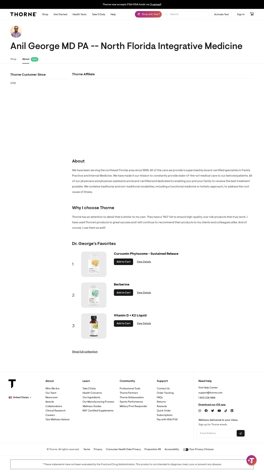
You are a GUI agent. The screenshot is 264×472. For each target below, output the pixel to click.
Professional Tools (130, 388)
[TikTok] (226, 411)
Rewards (162, 406)
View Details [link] (144, 261)
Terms (86, 449)
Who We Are (52, 388)
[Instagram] (199, 411)
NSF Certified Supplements (98, 410)
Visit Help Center (208, 387)
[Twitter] (212, 411)
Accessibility (172, 449)
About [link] (25, 59)
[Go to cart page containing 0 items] (252, 14)
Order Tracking (165, 392)
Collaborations (53, 406)
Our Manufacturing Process (98, 401)
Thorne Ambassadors (132, 397)
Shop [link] (13, 59)
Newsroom (51, 397)
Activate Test (221, 14)
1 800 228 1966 (206, 397)
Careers (50, 415)
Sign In (241, 14)
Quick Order (164, 410)
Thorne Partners (129, 392)
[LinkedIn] (232, 411)
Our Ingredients (91, 397)
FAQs (160, 397)
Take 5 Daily (89, 388)
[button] (20, 397)
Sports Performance (131, 401)
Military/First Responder (133, 406)
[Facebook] (206, 411)
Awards (49, 401)
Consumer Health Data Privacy (123, 449)
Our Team (50, 392)
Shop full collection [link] (85, 352)
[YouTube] (219, 411)
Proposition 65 (152, 449)
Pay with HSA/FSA (167, 419)
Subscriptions (165, 415)
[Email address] (216, 433)
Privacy (98, 449)
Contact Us (163, 388)
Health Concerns (92, 392)
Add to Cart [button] (123, 261)
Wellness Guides (92, 406)
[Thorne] (23, 14)
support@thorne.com (210, 392)
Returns (161, 401)
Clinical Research (55, 410)
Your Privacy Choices (198, 449)
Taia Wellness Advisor (57, 419)
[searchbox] (186, 14)
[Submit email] (241, 433)
